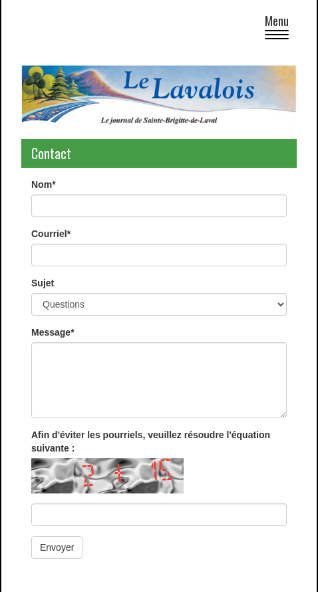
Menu (280, 28)
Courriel (51, 233)
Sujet (42, 283)
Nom (43, 184)
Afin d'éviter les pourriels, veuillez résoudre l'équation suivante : (150, 441)
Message (53, 332)
